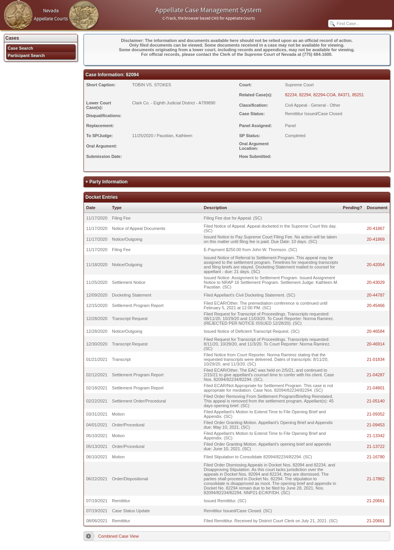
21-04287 (376, 374)
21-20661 (376, 500)
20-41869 (376, 239)
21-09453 (376, 425)
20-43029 (376, 282)
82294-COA (324, 94)
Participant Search (26, 55)
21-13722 (376, 446)
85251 (358, 94)
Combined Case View (118, 536)
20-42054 (376, 264)
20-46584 (376, 331)
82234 (291, 94)
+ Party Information (106, 181)
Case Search (20, 48)
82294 (305, 94)
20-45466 (376, 305)
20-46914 (376, 344)
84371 (344, 94)
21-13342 (376, 435)
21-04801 (376, 388)
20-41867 (376, 228)
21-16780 (376, 456)
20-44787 (376, 295)
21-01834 (376, 359)
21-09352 (376, 414)
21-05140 (376, 401)
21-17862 (376, 478)
